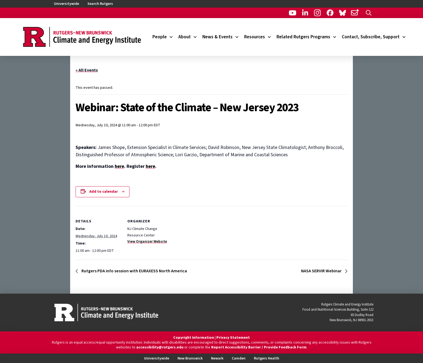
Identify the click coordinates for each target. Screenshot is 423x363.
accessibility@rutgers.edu (159, 347)
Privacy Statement (233, 337)
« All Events (87, 70)
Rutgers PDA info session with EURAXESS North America (134, 271)
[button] (368, 13)
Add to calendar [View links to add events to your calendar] (103, 191)
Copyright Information (193, 337)
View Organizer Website (147, 241)
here (119, 166)
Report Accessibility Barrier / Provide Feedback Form (258, 347)
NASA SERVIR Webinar (321, 271)
